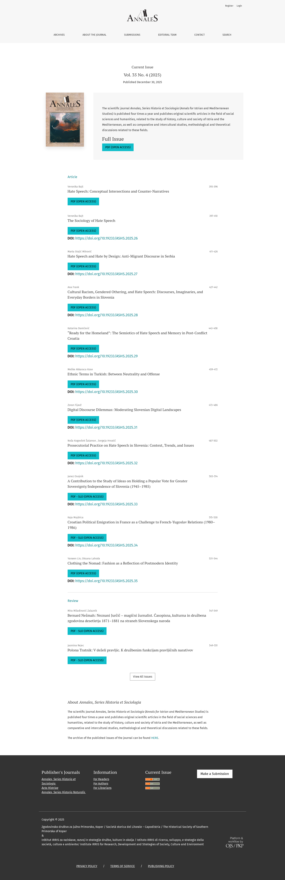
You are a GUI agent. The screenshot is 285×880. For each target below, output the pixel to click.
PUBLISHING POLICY (161, 866)
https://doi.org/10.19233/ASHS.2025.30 (106, 392)
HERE (154, 738)
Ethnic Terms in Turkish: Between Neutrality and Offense (114, 374)
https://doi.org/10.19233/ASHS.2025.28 (106, 315)
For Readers (101, 779)
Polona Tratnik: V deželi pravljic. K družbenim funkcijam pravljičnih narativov (130, 650)
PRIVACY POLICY (86, 866)
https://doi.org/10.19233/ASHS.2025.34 (106, 545)
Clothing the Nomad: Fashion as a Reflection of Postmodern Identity (123, 563)
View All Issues (142, 676)
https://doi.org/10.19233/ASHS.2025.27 (106, 274)
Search (226, 34)
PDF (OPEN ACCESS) (118, 147)
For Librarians (102, 788)
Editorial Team (167, 34)
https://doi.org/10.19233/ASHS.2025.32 (106, 463)
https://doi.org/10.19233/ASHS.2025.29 (106, 356)
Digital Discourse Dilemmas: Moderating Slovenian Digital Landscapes (124, 409)
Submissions (132, 34)
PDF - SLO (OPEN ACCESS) (87, 496)
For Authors (100, 783)
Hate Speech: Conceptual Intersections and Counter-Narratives (118, 191)
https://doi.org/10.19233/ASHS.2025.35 (106, 581)
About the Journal (94, 34)
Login (239, 6)
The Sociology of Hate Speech (91, 220)
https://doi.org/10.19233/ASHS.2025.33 (106, 504)
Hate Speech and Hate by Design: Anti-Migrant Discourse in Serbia (121, 256)
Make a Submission (214, 774)
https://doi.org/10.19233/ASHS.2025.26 (106, 238)
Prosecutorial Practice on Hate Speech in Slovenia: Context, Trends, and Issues (131, 445)
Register (229, 6)
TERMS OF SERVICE (122, 866)
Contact (199, 34)
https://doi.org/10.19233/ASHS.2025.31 (106, 427)
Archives (59, 34)
